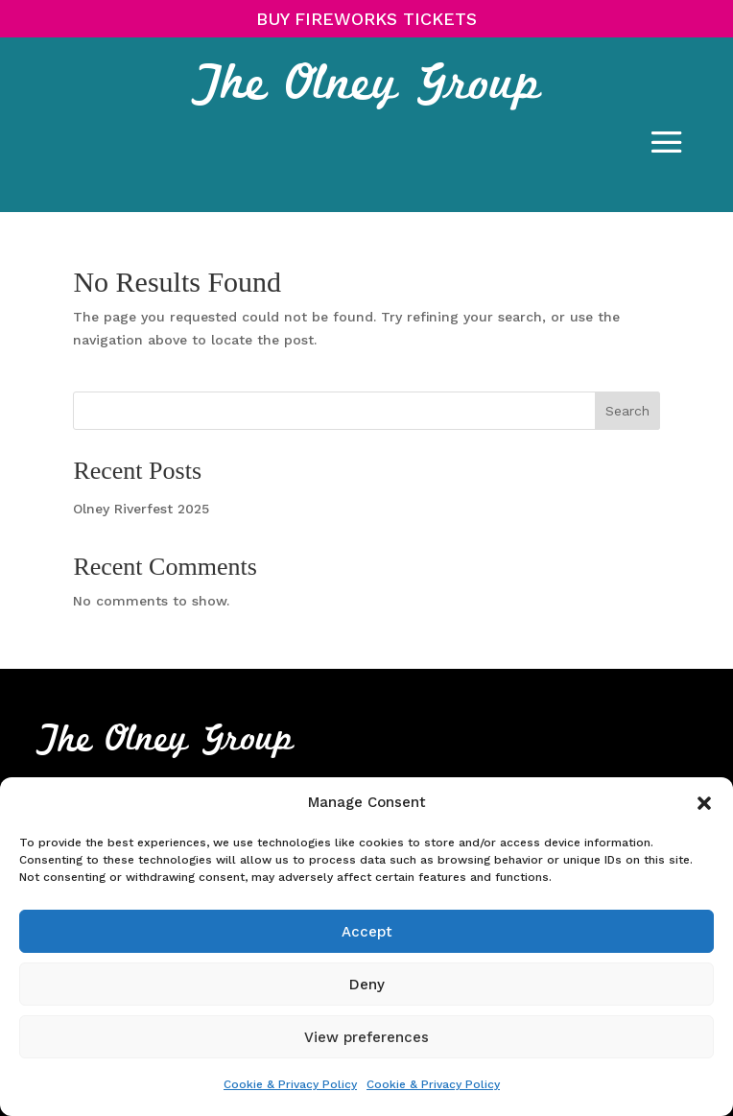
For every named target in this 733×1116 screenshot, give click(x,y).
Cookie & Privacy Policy (290, 1084)
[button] (704, 803)
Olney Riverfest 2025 (141, 508)
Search (627, 410)
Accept (367, 931)
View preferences (366, 1037)
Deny (367, 984)
